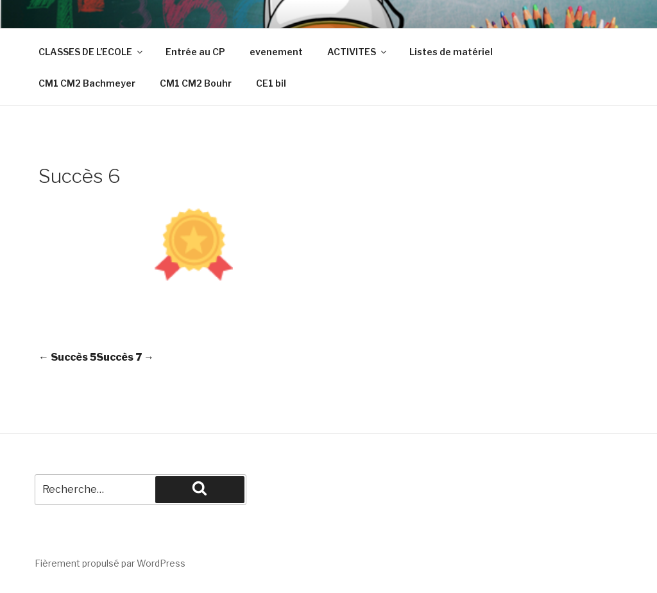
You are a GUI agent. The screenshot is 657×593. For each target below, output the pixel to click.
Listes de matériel (451, 51)
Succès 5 (67, 357)
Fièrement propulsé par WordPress (110, 563)
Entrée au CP (195, 51)
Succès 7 (125, 357)
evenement (276, 51)
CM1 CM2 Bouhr (196, 83)
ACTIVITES (357, 51)
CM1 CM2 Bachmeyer (86, 83)
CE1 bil (271, 83)
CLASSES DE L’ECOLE (91, 51)
